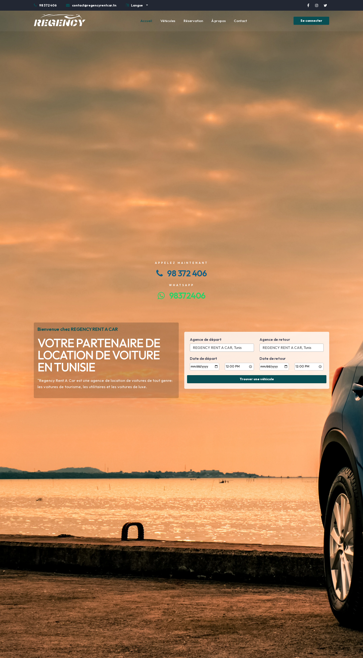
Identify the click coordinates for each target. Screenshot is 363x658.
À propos (218, 21)
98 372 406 (181, 273)
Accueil (146, 21)
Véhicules (167, 21)
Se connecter (311, 21)
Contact (240, 21)
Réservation (193, 21)
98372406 (182, 295)
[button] (137, 6)
